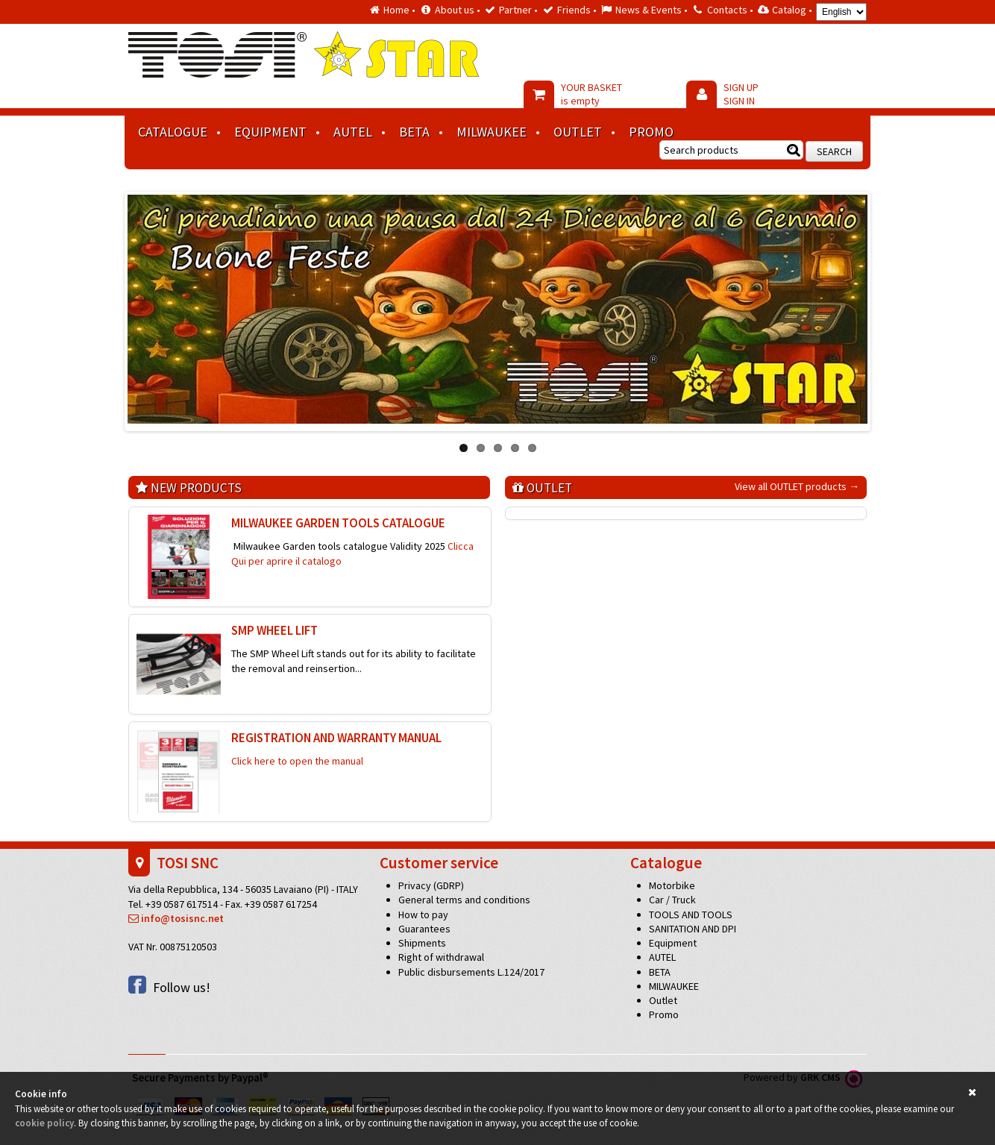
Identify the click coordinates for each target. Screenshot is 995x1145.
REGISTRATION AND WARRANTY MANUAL (336, 738)
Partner (515, 9)
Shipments (422, 943)
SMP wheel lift (274, 630)
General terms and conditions (464, 899)
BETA (414, 131)
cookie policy (44, 1123)
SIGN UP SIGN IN (741, 94)
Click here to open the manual (297, 761)
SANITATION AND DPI (692, 928)
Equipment (270, 131)
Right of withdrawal (441, 957)
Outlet (577, 131)
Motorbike (672, 885)
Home (396, 9)
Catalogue (172, 131)
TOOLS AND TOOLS (690, 914)
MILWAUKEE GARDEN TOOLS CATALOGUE (338, 523)
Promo (651, 131)
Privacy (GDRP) (431, 885)
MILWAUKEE (491, 131)
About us (454, 9)
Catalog (789, 9)
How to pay (423, 914)
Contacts (727, 9)
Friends (574, 9)
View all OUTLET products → (797, 486)
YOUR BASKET (591, 94)
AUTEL (352, 131)
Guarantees (424, 928)
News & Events (648, 9)
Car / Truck (672, 899)
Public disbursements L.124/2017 (471, 972)
